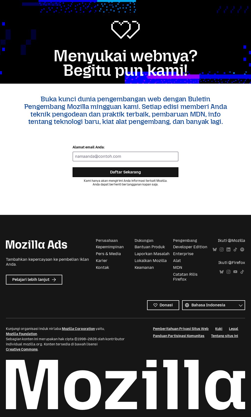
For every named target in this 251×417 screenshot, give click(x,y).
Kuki (218, 329)
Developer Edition (190, 247)
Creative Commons (22, 349)
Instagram (222, 250)
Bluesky (215, 250)
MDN (177, 267)
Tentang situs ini (224, 336)
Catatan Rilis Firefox (185, 277)
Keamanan (144, 267)
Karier (101, 260)
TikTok (235, 250)
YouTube (235, 272)
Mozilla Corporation (78, 329)
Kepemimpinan (110, 247)
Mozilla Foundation (21, 334)
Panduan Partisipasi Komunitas (178, 336)
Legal (233, 329)
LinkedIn (228, 250)
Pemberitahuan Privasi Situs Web (181, 329)
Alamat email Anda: (89, 147)
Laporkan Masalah (152, 253)
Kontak (102, 267)
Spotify (242, 250)
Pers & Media (108, 253)
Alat (177, 260)
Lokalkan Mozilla (151, 260)
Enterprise (183, 253)
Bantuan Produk (150, 247)
